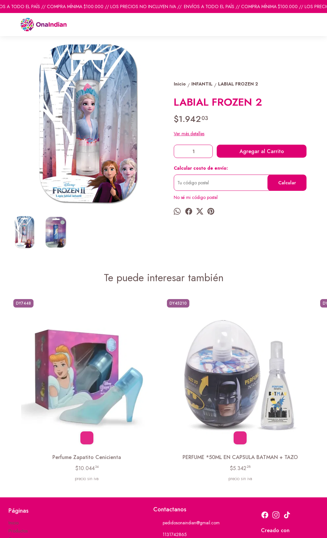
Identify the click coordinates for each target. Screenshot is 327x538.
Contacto (17, 469)
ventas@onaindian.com (179, 477)
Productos (18, 461)
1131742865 (170, 465)
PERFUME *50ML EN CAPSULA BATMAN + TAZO (125, 384)
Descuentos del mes (27, 478)
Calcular (287, 182)
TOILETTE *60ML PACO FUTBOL (278, 384)
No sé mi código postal (196, 197)
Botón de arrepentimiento (211, 528)
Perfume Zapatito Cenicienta (48, 384)
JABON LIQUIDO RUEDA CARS (201, 384)
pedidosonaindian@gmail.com (186, 454)
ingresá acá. (180, 528)
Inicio (13, 453)
